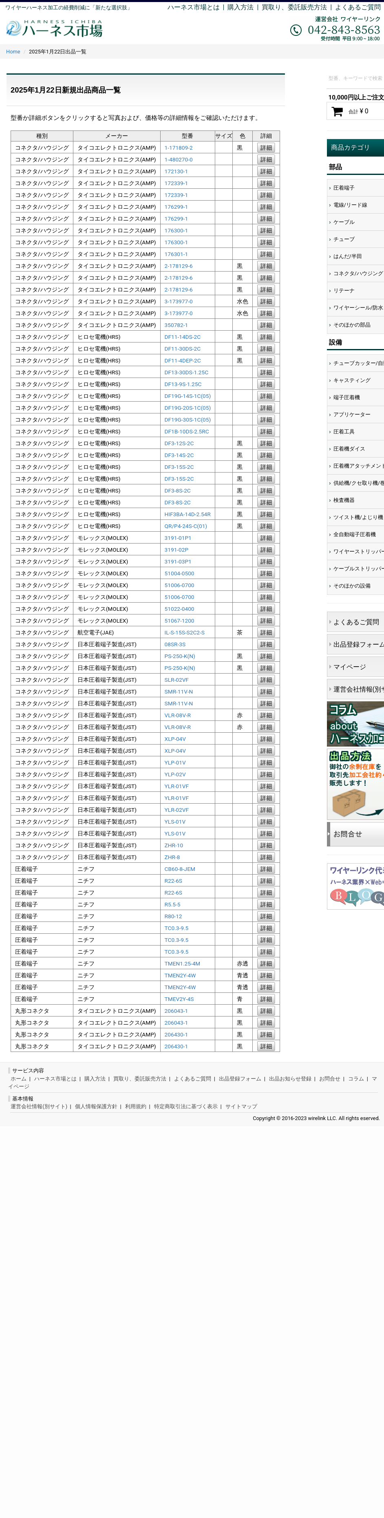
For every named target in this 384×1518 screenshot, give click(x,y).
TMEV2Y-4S (179, 999)
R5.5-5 (173, 904)
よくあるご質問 (358, 7)
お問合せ (329, 1079)
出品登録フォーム (240, 1079)
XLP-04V (175, 739)
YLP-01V (175, 762)
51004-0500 (179, 573)
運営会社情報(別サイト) (39, 1106)
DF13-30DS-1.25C (186, 372)
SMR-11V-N (179, 691)
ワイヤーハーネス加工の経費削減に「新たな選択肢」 (68, 7)
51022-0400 (179, 608)
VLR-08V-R (178, 715)
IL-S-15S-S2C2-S (185, 632)
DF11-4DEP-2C (183, 360)
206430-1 (176, 1034)
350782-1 (176, 325)
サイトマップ (241, 1106)
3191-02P (177, 549)
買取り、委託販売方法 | (298, 7)
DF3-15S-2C (179, 467)
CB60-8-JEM (180, 869)
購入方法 (240, 7)
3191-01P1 (178, 538)
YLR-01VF (177, 786)
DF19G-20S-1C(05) (188, 407)
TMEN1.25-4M (183, 963)
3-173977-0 (179, 301)
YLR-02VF (177, 810)
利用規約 (135, 1106)
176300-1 (176, 230)
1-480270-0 (179, 159)
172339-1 (176, 183)
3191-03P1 (178, 561)
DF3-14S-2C (179, 455)
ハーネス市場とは (194, 7)
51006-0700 (179, 585)
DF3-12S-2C (179, 443)
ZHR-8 (172, 857)
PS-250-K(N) (180, 656)
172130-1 (176, 171)
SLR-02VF (177, 679)
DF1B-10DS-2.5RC (187, 431)
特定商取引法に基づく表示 (186, 1106)
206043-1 (176, 1011)
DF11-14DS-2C (183, 337)
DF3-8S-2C (178, 490)
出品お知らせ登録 (290, 1079)
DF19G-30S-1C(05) (188, 419)
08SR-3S (175, 644)
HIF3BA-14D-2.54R (188, 514)
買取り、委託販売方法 (139, 1079)
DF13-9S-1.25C (183, 384)
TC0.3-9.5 (177, 928)
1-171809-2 (179, 147)
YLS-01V (175, 821)
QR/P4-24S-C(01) (186, 526)
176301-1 (176, 254)
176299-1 (176, 206)
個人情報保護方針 (96, 1106)
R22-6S (173, 880)
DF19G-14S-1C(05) (188, 396)
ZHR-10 (174, 845)
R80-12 (173, 916)
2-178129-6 (179, 266)
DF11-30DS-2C (183, 348)
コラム (356, 1079)
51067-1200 (179, 620)
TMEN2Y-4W (180, 975)
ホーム (18, 1079)
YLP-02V (175, 774)
